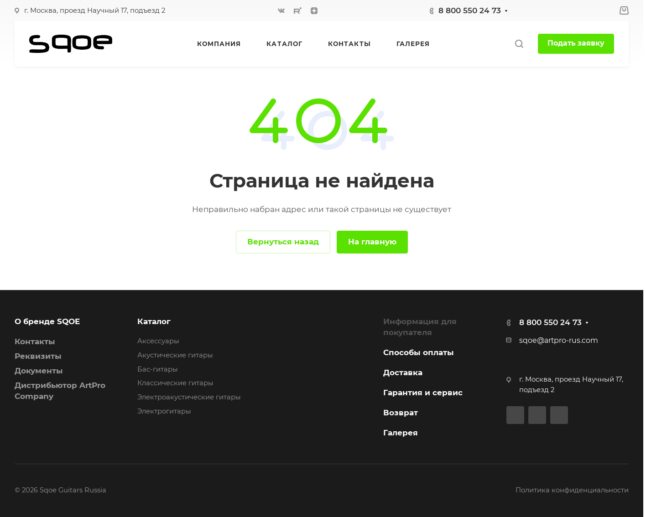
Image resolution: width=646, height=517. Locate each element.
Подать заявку (575, 43)
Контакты (35, 341)
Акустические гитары (175, 355)
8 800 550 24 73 (469, 10)
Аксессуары (158, 341)
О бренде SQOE (47, 321)
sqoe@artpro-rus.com (558, 340)
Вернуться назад (283, 241)
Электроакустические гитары (189, 397)
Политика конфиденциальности (572, 490)
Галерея (400, 432)
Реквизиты (38, 356)
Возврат (400, 412)
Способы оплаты (418, 352)
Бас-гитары (157, 369)
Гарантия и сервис (423, 392)
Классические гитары (175, 383)
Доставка (402, 372)
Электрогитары (164, 411)
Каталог (154, 321)
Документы (39, 370)
